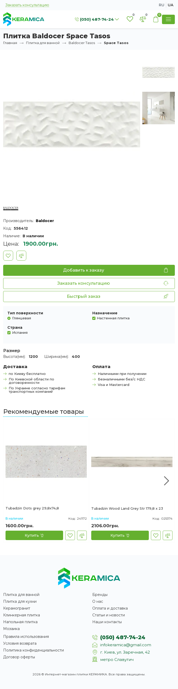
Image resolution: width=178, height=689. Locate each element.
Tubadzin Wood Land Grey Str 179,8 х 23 (127, 508)
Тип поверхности (25, 313)
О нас (97, 601)
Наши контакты (107, 622)
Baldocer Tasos (82, 43)
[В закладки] (8, 256)
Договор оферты (19, 657)
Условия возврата (20, 643)
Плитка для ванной (43, 43)
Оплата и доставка (110, 608)
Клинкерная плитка (21, 615)
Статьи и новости (108, 615)
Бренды (100, 594)
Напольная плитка (20, 622)
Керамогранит (16, 608)
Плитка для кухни (20, 601)
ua (170, 5)
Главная (10, 43)
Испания (20, 332)
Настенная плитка (113, 318)
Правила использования (26, 636)
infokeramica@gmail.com (125, 645)
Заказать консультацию (27, 5)
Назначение (105, 313)
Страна (14, 327)
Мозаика (11, 628)
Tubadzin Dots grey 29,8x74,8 (32, 508)
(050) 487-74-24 (122, 637)
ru (161, 5)
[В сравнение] (21, 256)
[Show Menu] (168, 19)
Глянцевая (21, 318)
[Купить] (34, 535)
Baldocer (45, 220)
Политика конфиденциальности (33, 650)
